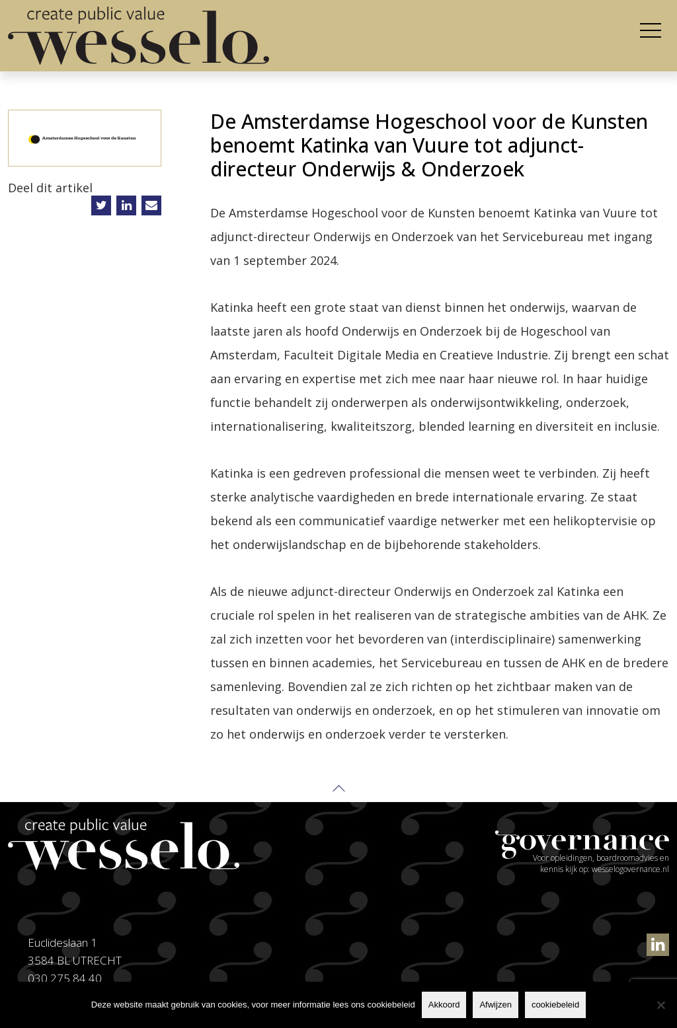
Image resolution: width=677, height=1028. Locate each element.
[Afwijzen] (660, 1004)
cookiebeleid (555, 1005)
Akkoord (444, 1005)
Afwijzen (495, 1005)
